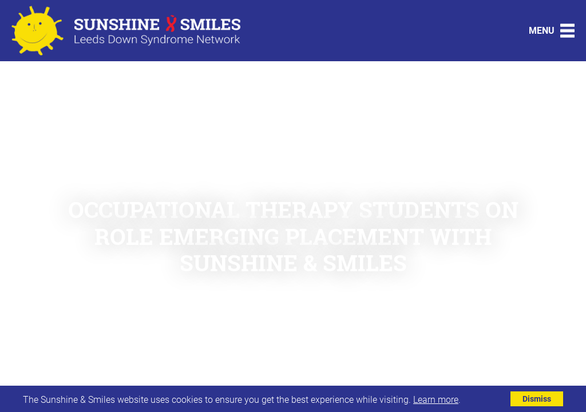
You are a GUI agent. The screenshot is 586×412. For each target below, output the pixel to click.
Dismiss (536, 398)
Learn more (435, 399)
